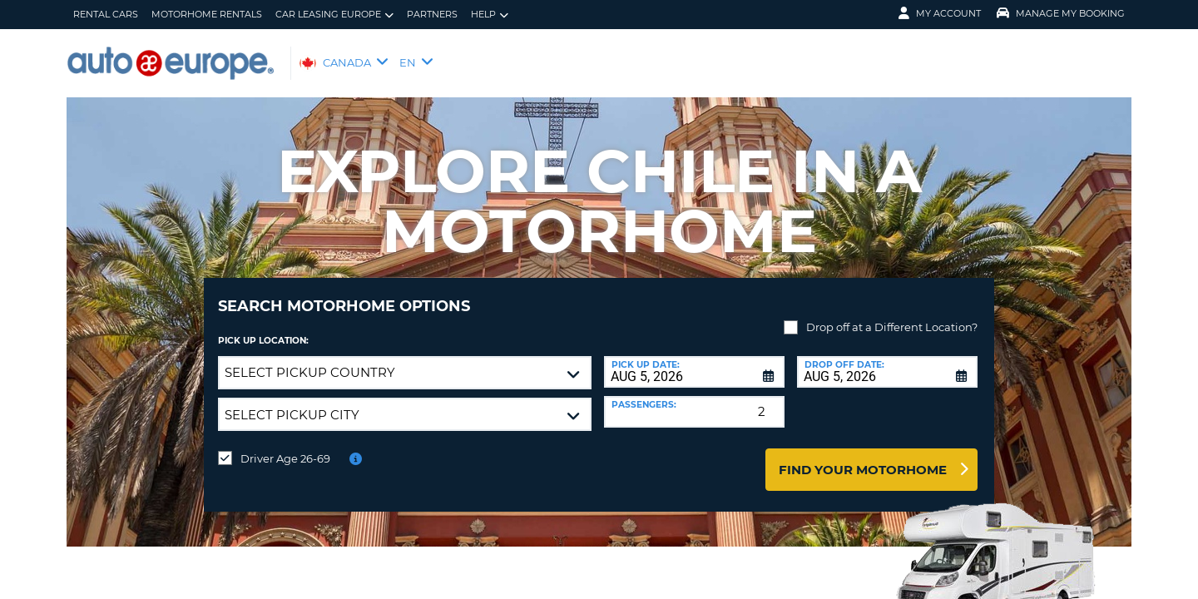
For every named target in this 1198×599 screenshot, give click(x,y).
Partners (432, 14)
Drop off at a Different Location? (892, 314)
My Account (939, 13)
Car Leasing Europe (334, 14)
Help (489, 14)
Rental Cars (105, 14)
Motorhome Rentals (206, 14)
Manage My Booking (1061, 13)
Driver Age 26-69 (285, 446)
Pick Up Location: (263, 328)
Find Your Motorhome (863, 457)
